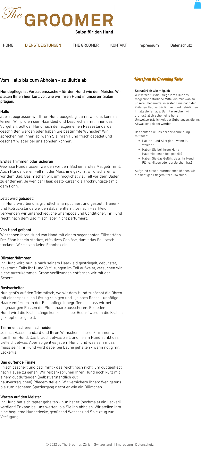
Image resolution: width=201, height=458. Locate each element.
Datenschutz (144, 445)
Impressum (124, 445)
